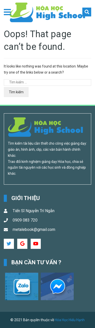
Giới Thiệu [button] (25, 198)
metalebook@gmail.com (34, 229)
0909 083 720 (25, 220)
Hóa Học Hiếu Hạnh (70, 320)
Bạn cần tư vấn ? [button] (36, 262)
